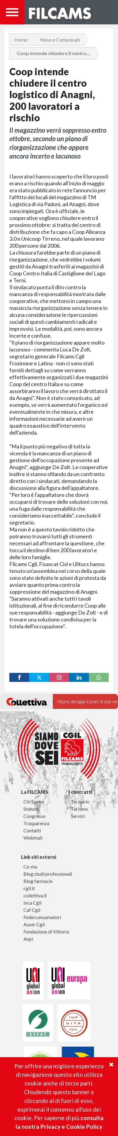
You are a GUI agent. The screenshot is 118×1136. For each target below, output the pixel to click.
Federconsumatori (42, 917)
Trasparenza (36, 823)
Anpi (28, 939)
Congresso (34, 816)
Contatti (32, 830)
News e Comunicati (60, 39)
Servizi (78, 816)
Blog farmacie (38, 881)
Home (20, 39)
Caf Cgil (31, 910)
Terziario (80, 801)
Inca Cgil (32, 902)
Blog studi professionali (47, 874)
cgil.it (29, 888)
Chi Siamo (33, 801)
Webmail (32, 837)
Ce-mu (30, 866)
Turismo (79, 809)
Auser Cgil (34, 924)
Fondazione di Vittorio (46, 931)
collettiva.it (35, 895)
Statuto (31, 809)
